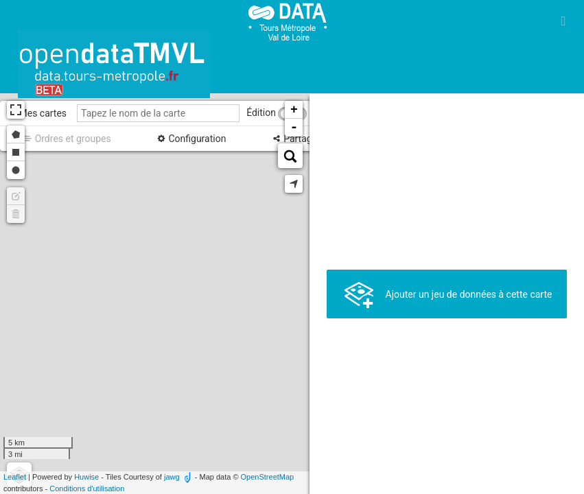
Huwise (86, 477)
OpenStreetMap (267, 477)
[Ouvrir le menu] (563, 20)
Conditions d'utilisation (86, 488)
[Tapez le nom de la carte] (158, 113)
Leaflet (14, 477)
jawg (172, 477)
